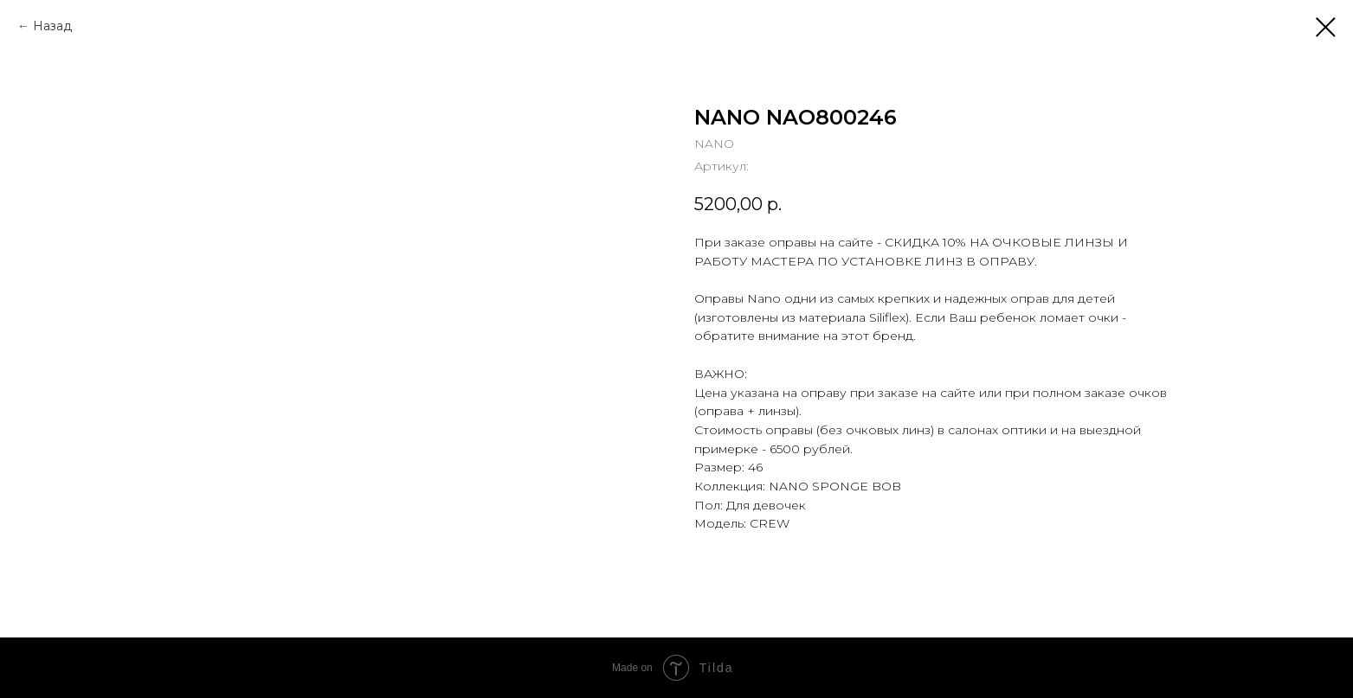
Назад (52, 26)
